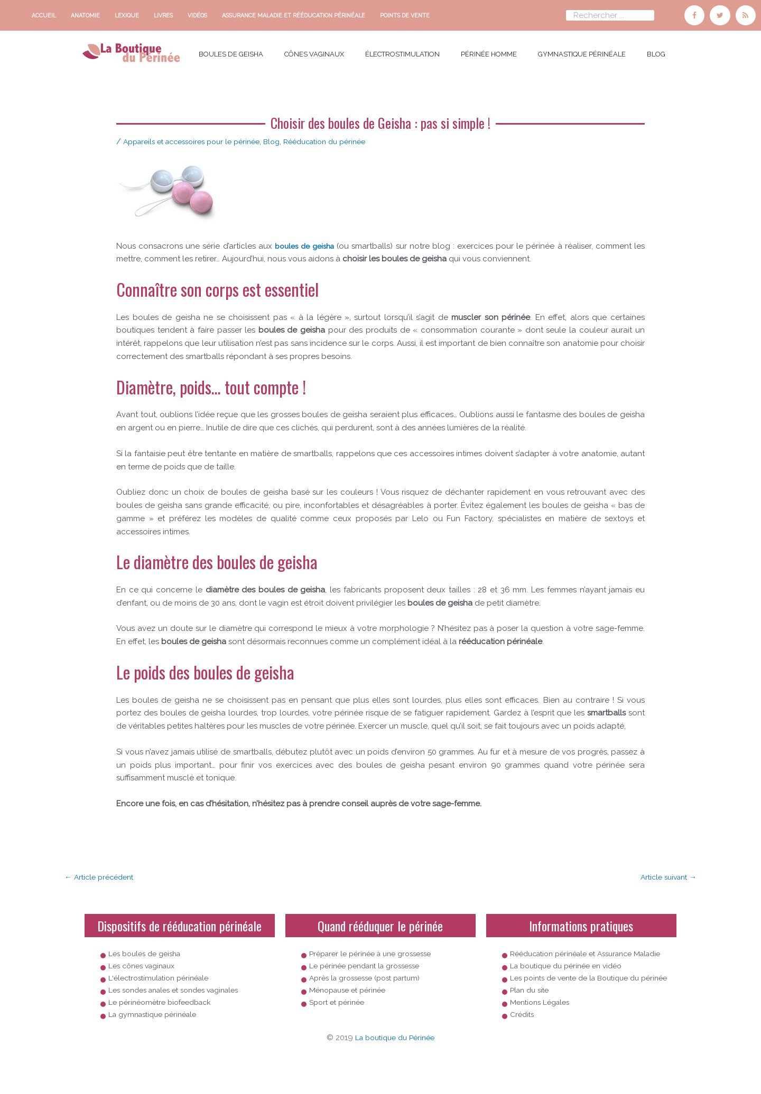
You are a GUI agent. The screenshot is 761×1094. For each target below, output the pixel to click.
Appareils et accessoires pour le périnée (198, 139)
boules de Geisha (231, 51)
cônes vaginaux (314, 51)
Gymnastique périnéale (582, 51)
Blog (656, 51)
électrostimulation (402, 51)
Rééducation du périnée (345, 139)
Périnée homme (489, 51)
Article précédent (102, 875)
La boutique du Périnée (395, 1068)
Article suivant (665, 875)
